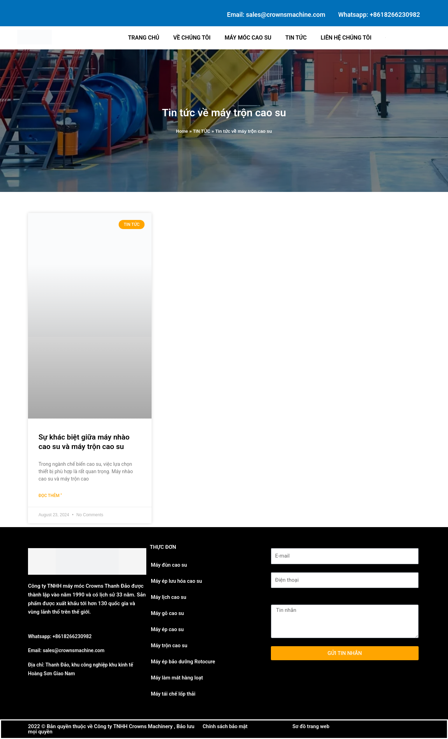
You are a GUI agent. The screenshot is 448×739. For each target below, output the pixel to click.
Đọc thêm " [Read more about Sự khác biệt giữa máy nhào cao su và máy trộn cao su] (50, 495)
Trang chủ (143, 37)
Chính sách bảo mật (226, 726)
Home (182, 131)
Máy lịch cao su (169, 597)
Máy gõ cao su (168, 613)
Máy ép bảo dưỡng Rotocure (184, 661)
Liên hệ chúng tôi (346, 37)
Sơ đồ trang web (312, 726)
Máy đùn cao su (169, 565)
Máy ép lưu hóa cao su (177, 581)
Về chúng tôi (192, 37)
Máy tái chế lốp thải (174, 694)
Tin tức (296, 37)
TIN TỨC (202, 131)
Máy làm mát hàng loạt (177, 678)
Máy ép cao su (168, 629)
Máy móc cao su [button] (248, 37)
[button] (386, 38)
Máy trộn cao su (169, 645)
